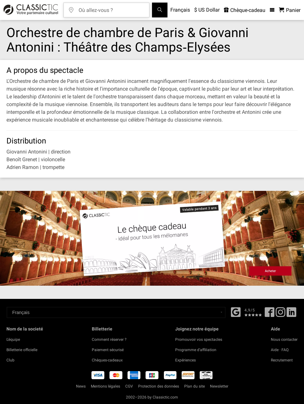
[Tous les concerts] (159, 10)
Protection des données (158, 386)
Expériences (185, 360)
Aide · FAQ (280, 350)
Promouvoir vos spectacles (198, 339)
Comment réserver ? (109, 339)
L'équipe (13, 339)
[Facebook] (236, 311)
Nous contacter (284, 339)
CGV (129, 386)
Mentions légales (105, 386)
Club (10, 360)
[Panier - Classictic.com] (289, 10)
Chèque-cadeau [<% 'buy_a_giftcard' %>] (244, 10)
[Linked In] (291, 314)
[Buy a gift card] (152, 238)
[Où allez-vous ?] (111, 8)
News (81, 386)
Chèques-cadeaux (107, 360)
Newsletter (219, 386)
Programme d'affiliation (195, 350)
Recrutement (282, 360)
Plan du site (194, 386)
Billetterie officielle (21, 350)
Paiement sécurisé (108, 350)
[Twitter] (280, 314)
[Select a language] (116, 312)
